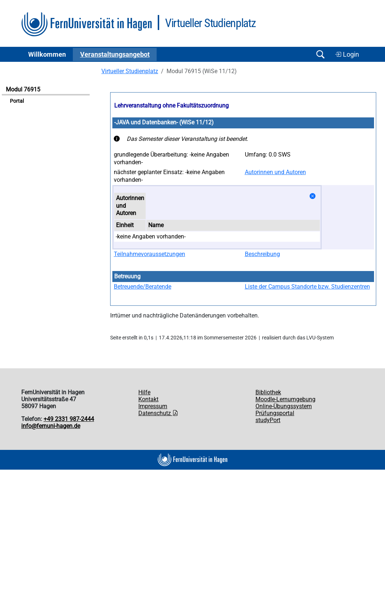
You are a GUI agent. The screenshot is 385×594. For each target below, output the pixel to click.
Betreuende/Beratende (142, 286)
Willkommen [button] (47, 54)
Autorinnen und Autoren (275, 172)
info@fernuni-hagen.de (50, 425)
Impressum (152, 406)
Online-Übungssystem (283, 406)
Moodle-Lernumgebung (285, 399)
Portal (17, 101)
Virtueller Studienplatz (129, 71)
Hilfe (144, 392)
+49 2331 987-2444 (69, 419)
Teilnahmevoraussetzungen (149, 254)
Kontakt (148, 399)
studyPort (267, 420)
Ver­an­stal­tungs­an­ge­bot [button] (115, 54)
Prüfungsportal (274, 413)
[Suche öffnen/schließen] (320, 54)
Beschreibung (262, 254)
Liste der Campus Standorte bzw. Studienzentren (307, 286)
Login (347, 54)
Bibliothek (268, 392)
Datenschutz (158, 413)
